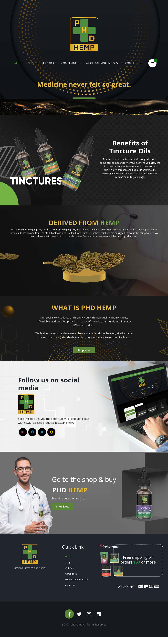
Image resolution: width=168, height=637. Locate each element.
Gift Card (47, 63)
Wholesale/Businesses (102, 63)
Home (14, 63)
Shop (29, 63)
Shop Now (84, 350)
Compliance (69, 63)
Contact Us (133, 63)
